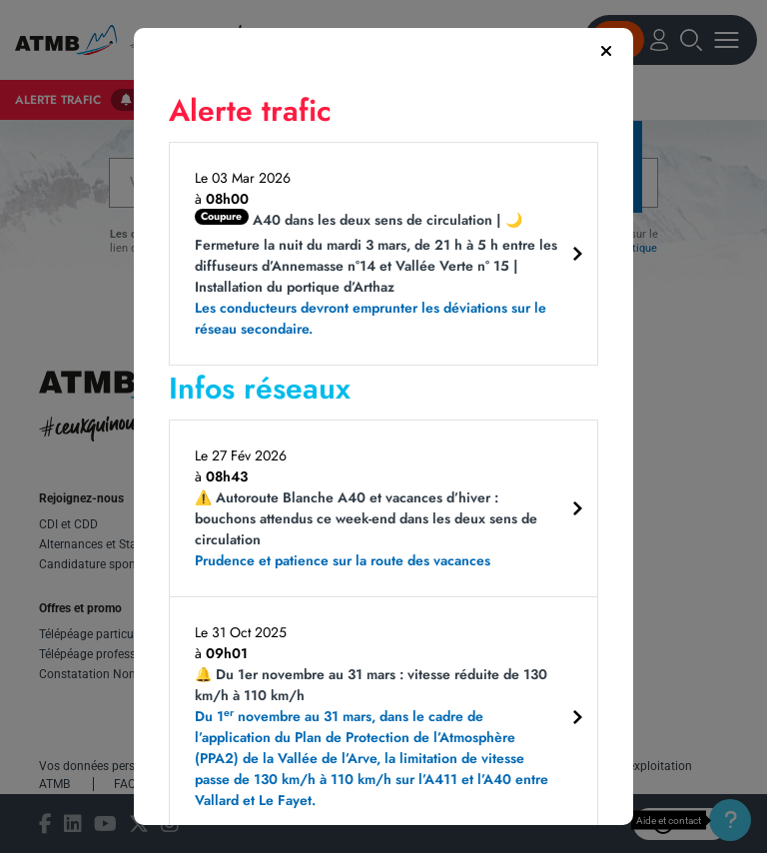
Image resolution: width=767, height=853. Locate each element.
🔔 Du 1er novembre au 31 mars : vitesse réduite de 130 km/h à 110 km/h (376, 737)
